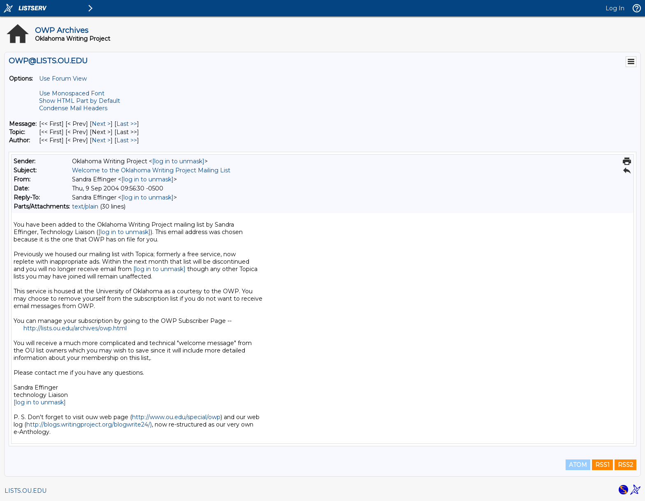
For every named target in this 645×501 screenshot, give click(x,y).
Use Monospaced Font (71, 93)
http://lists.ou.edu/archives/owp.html (75, 328)
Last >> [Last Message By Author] (126, 140)
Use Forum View (63, 78)
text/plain (85, 206)
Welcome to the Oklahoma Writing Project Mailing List (151, 170)
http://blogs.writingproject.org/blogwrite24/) (89, 424)
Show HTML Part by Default (79, 100)
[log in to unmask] (178, 161)
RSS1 (602, 465)
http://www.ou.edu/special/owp (176, 417)
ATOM (578, 465)
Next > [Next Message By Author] (101, 140)
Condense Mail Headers (73, 108)
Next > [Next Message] (101, 124)
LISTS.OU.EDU (25, 490)
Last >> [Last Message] (126, 124)
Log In (615, 8)
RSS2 (625, 465)
